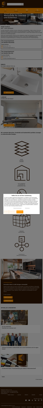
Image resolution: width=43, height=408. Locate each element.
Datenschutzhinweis (17, 208)
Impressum (27, 208)
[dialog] (21, 204)
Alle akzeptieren (20, 211)
